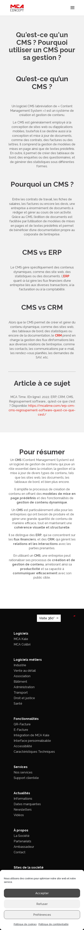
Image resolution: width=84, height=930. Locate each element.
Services (21, 767)
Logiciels (21, 633)
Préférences (42, 914)
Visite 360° (47, 618)
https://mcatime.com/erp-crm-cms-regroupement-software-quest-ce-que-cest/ (42, 410)
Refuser (42, 904)
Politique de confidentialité (53, 924)
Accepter (42, 893)
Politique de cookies (25, 924)
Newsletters (23, 809)
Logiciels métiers (28, 660)
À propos (21, 830)
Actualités (22, 793)
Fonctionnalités (26, 719)
